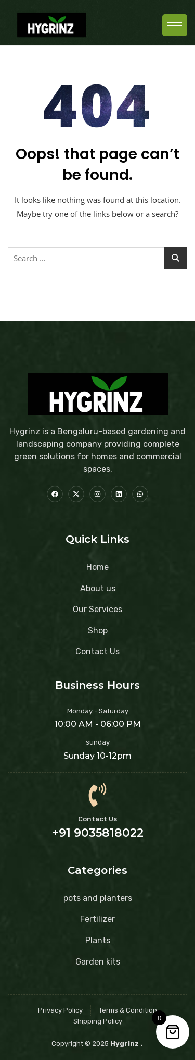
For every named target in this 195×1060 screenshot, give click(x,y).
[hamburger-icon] (174, 25)
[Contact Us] (97, 795)
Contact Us (97, 819)
